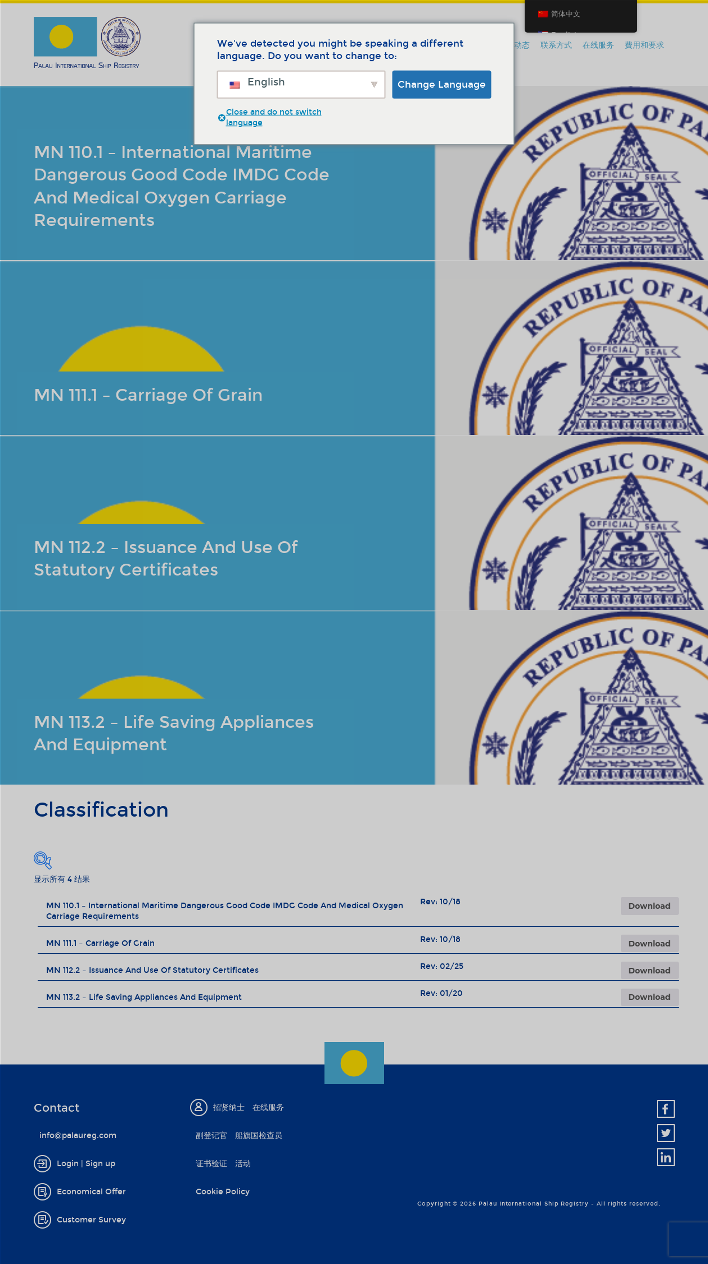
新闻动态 (514, 45)
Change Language (442, 84)
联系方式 (556, 45)
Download (650, 906)
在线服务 (598, 45)
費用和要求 (644, 45)
